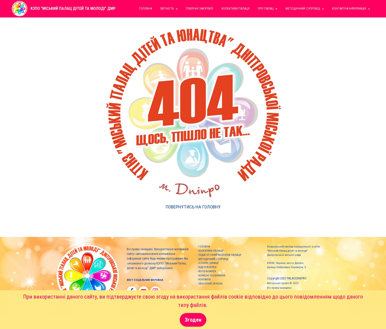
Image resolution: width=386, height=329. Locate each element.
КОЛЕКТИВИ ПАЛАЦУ (210, 250)
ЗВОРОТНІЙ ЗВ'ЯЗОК (210, 283)
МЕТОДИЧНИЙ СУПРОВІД (213, 259)
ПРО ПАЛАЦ (265, 8)
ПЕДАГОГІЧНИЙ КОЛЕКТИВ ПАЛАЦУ (219, 255)
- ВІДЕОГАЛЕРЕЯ (206, 267)
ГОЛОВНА (204, 246)
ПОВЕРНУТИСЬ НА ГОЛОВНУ (193, 207)
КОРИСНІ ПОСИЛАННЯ (211, 275)
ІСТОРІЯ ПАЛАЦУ (208, 263)
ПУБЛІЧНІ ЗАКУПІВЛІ (199, 8)
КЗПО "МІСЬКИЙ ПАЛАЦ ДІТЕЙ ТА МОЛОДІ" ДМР (73, 9)
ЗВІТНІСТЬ (167, 8)
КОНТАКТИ (204, 279)
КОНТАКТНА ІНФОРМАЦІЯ (349, 8)
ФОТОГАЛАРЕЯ (207, 271)
